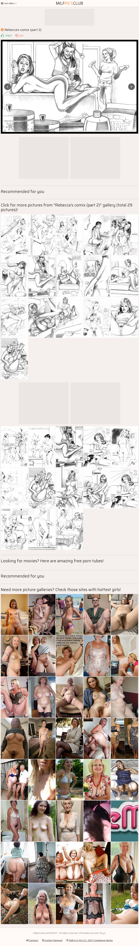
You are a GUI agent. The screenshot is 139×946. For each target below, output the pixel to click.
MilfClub (69, 3)
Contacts (32, 940)
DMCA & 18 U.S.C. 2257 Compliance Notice (89, 940)
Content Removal (52, 940)
